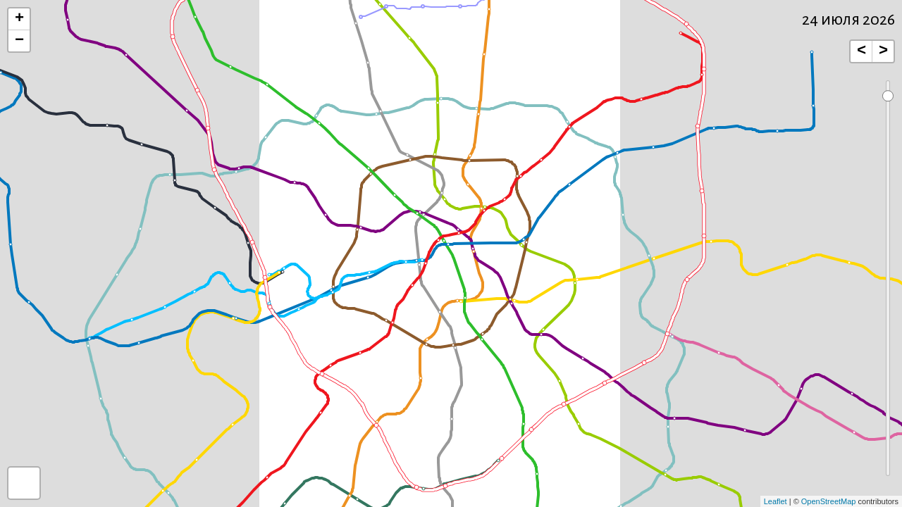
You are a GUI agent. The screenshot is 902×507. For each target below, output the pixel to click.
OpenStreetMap (828, 501)
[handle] (887, 96)
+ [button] (19, 19)
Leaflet (775, 501)
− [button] (19, 40)
